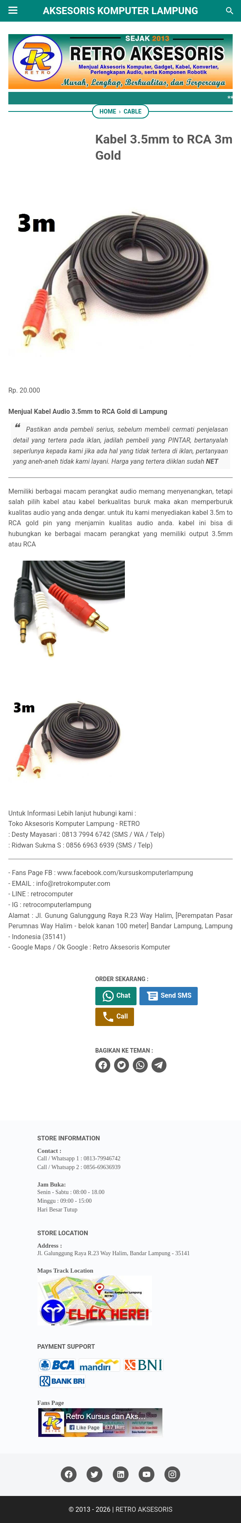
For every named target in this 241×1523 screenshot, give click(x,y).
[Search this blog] (230, 11)
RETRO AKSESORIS (143, 1509)
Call (115, 1017)
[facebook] (102, 1065)
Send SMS (168, 996)
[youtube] (146, 1474)
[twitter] (121, 1065)
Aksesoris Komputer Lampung (120, 11)
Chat (116, 996)
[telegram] (159, 1065)
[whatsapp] (140, 1065)
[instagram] (172, 1474)
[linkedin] (121, 1474)
